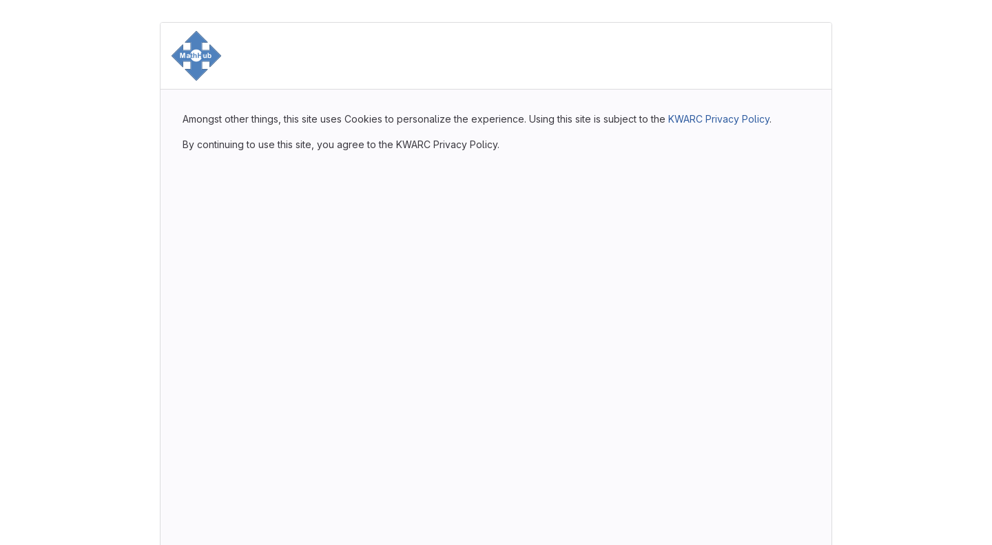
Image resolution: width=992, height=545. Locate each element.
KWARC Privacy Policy (718, 119)
